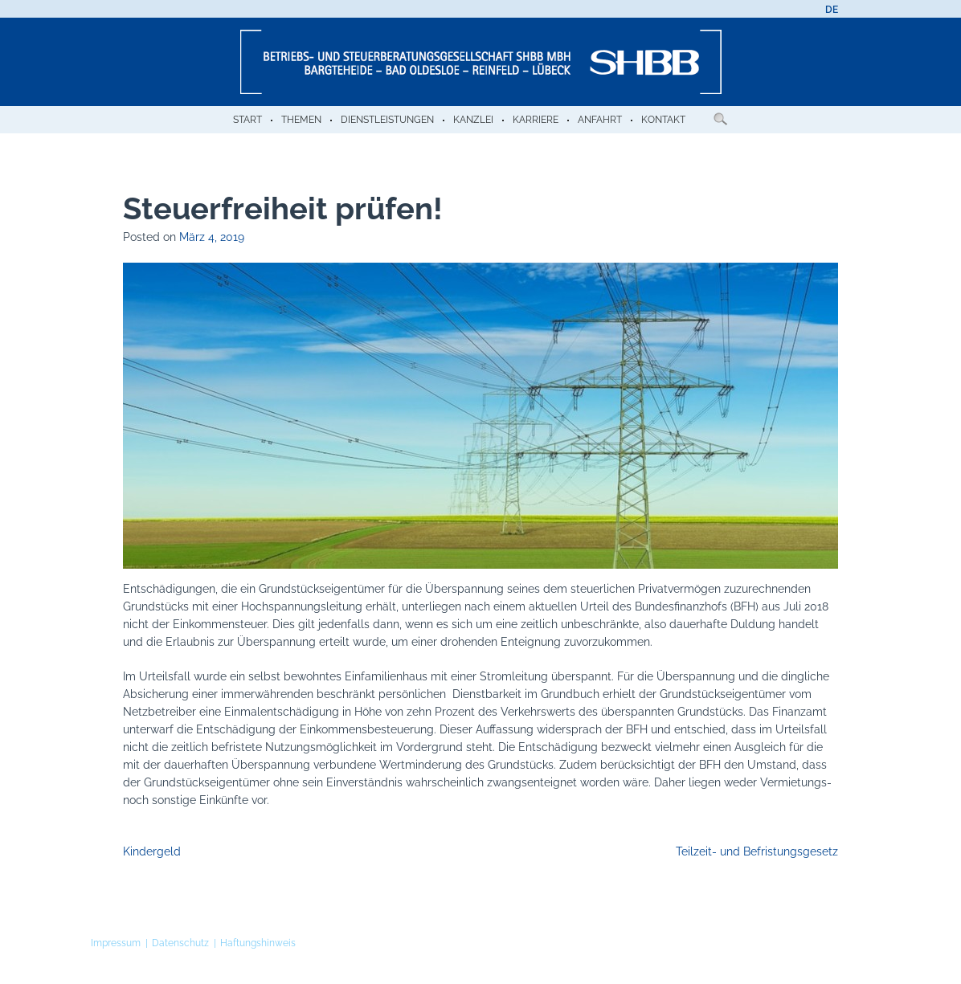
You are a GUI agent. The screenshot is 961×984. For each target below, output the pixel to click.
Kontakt (663, 119)
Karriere (535, 119)
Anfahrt (600, 119)
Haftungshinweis (258, 943)
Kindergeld (152, 851)
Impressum (116, 943)
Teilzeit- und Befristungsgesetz (757, 851)
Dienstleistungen (387, 119)
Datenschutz (180, 943)
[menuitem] (831, 9)
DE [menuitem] (831, 9)
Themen (301, 119)
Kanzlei (473, 119)
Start (247, 119)
